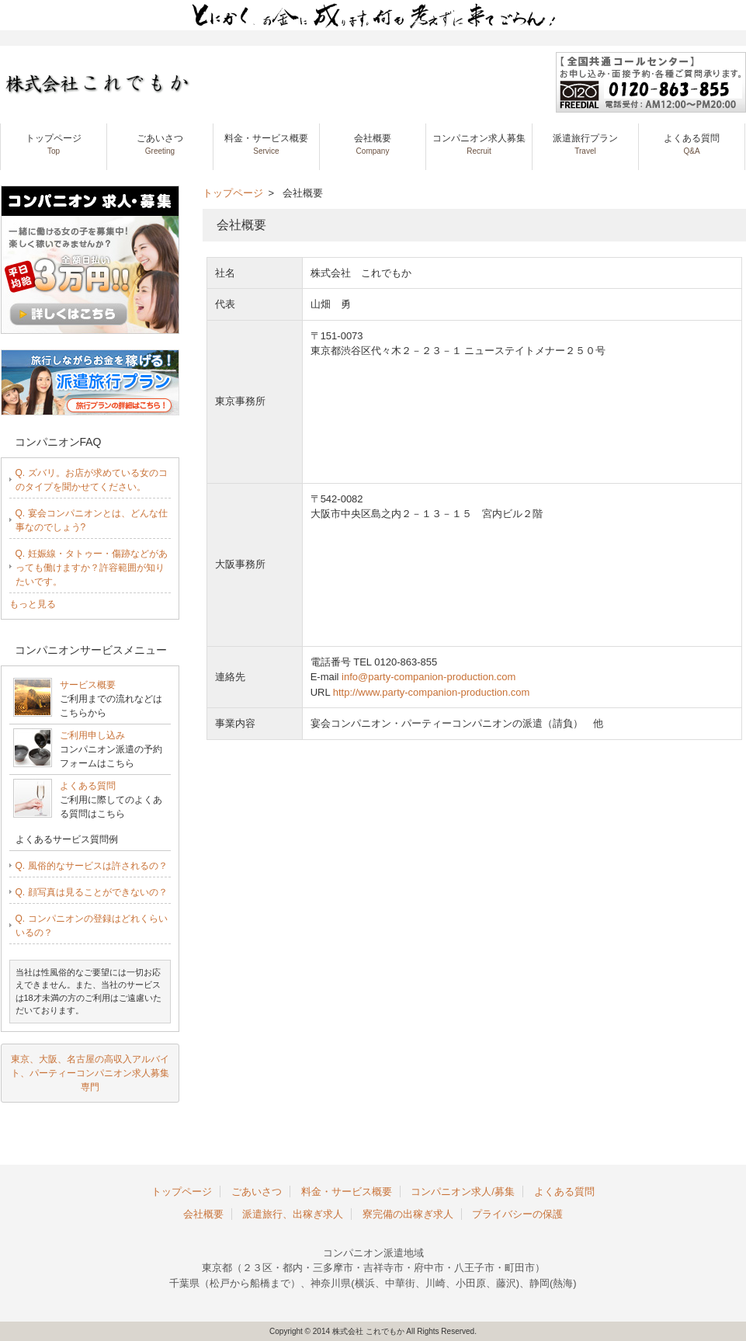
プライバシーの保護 (517, 1214)
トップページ (54, 144)
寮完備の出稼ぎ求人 (408, 1214)
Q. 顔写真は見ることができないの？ (92, 892)
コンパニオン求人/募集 (463, 1191)
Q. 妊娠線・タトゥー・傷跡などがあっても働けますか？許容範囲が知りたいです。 (92, 567)
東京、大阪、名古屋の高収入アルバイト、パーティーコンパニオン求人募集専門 (90, 1073)
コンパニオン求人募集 (479, 144)
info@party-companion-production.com (428, 677)
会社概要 (372, 144)
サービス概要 (88, 684)
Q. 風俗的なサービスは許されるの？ (92, 865)
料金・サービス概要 (266, 144)
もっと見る (32, 604)
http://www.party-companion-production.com (431, 692)
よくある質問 (692, 144)
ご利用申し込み (92, 735)
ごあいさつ (160, 144)
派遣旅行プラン (585, 144)
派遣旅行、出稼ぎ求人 (292, 1214)
